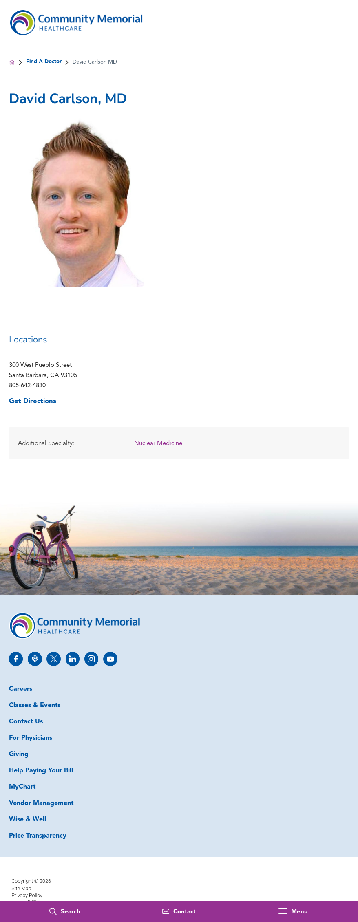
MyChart (22, 787)
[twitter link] (53, 659)
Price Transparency (37, 836)
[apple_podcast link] (35, 659)
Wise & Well (27, 819)
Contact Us (26, 722)
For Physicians (30, 738)
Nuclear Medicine (158, 444)
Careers (20, 689)
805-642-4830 (27, 386)
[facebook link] (16, 659)
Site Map (21, 888)
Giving (19, 754)
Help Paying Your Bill (41, 771)
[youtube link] (110, 659)
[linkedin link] (73, 659)
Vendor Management (41, 803)
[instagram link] (91, 659)
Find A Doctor (44, 61)
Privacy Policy (26, 895)
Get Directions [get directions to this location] (32, 401)
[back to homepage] (12, 62)
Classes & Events (34, 705)
